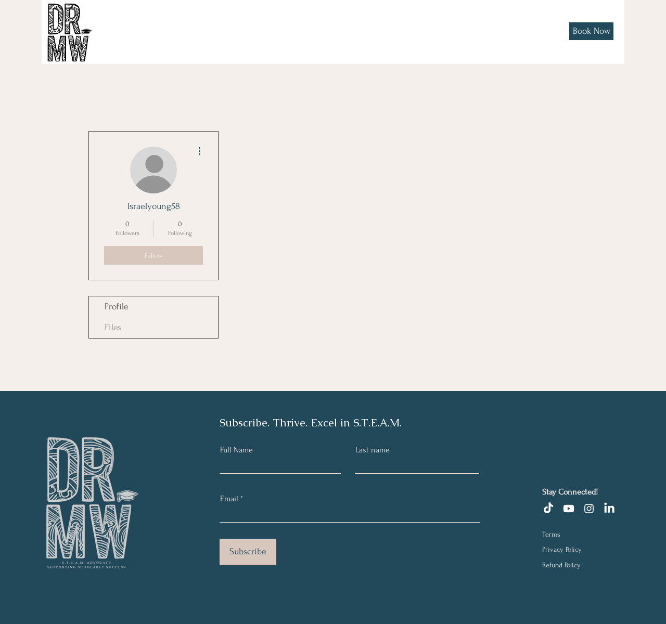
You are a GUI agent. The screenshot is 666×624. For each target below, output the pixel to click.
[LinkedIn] (609, 508)
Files (113, 327)
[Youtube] (568, 508)
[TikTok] (548, 508)
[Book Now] (591, 31)
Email (229, 499)
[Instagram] (589, 508)
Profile (117, 306)
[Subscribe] (248, 552)
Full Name (236, 450)
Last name (372, 450)
